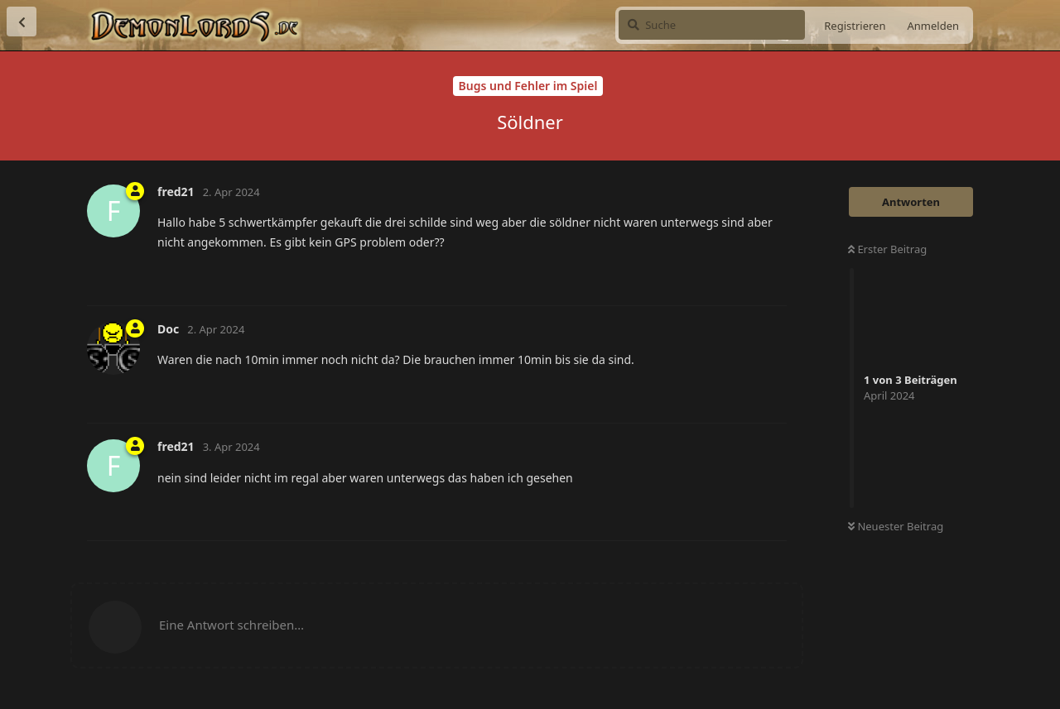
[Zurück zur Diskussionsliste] (21, 21)
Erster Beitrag (887, 249)
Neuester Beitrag (895, 526)
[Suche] (712, 25)
